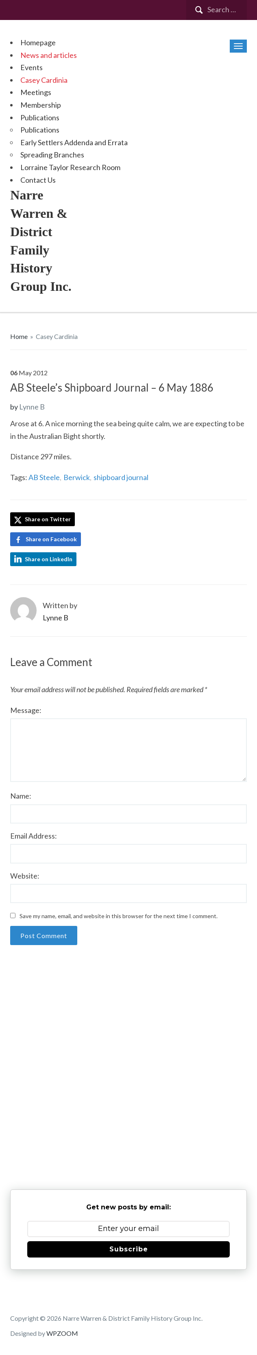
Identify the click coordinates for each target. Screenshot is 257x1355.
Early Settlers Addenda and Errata (74, 142)
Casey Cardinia (44, 79)
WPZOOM (62, 1333)
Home (19, 336)
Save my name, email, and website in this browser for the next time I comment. (119, 915)
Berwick (76, 477)
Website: (24, 875)
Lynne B (32, 406)
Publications (39, 117)
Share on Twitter (42, 520)
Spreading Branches (52, 154)
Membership (40, 104)
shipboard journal (121, 477)
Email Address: (33, 835)
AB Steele (44, 477)
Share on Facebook (51, 539)
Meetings (35, 92)
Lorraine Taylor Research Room (70, 167)
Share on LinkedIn (48, 559)
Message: (25, 710)
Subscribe (128, 1249)
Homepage (38, 42)
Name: (20, 795)
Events (31, 67)
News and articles (48, 55)
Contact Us (38, 179)
